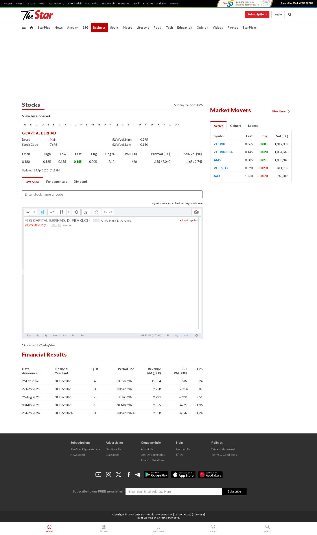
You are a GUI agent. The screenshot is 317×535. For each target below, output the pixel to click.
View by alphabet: (36, 116)
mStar (42, 3)
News (59, 27)
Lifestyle (143, 27)
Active (218, 126)
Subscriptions (257, 14)
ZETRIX (219, 144)
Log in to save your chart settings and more (177, 203)
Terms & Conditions (224, 454)
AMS (217, 160)
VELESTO (221, 168)
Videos (218, 27)
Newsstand (77, 454)
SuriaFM (161, 3)
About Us (147, 449)
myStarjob (124, 3)
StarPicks (250, 27)
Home (49, 529)
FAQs (179, 454)
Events (20, 3)
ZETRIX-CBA (223, 152)
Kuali (137, 3)
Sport (114, 27)
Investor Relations (152, 460)
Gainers (235, 125)
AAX (217, 176)
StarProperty (56, 3)
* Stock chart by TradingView (38, 345)
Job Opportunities (153, 454)
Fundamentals (56, 181)
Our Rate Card (115, 449)
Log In (278, 14)
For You (104, 529)
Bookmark (158, 529)
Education (184, 27)
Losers (253, 125)
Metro (127, 27)
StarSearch (108, 3)
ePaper (8, 3)
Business (99, 27)
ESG (85, 27)
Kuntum (148, 3)
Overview (32, 182)
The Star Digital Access (85, 449)
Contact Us (183, 449)
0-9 (177, 124)
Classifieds (112, 454)
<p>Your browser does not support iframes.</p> (112, 273)
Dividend (80, 181)
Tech (169, 27)
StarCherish (75, 3)
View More (281, 111)
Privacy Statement (223, 449)
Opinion (202, 27)
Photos (232, 27)
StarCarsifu (91, 3)
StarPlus (44, 27)
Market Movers (230, 110)
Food (157, 27)
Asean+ (72, 27)
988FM (174, 3)
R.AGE (31, 3)
